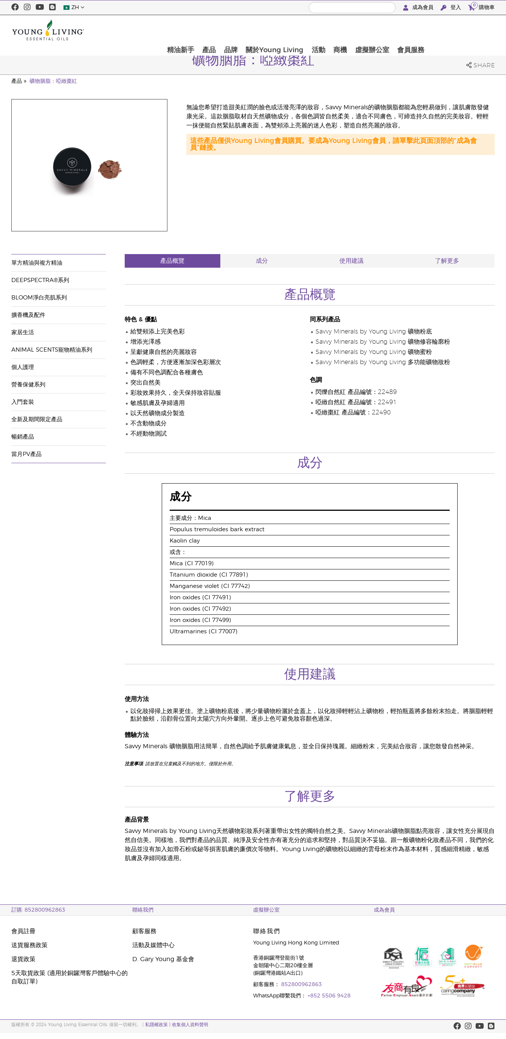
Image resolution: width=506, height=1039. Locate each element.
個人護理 (22, 367)
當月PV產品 (26, 454)
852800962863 (301, 984)
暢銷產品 (22, 437)
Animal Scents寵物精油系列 (51, 350)
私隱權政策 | (157, 1024)
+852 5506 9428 (329, 996)
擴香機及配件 (28, 315)
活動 (384, 29)
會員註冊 (23, 931)
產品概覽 (172, 261)
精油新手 (245, 29)
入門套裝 (22, 402)
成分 (262, 261)
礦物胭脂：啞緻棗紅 (53, 81)
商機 (406, 29)
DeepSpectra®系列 (40, 280)
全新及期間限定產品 (36, 419)
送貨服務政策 (29, 945)
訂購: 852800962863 (38, 910)
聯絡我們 (142, 910)
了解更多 (447, 261)
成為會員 (419, 8)
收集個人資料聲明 (190, 1024)
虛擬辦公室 (438, 29)
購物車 (481, 6)
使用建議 (351, 261)
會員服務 (477, 29)
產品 (274, 29)
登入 (452, 8)
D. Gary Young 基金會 (163, 959)
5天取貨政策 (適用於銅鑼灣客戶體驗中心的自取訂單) (69, 977)
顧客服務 (144, 931)
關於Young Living (340, 29)
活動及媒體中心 (153, 945)
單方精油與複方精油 (36, 263)
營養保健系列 (28, 385)
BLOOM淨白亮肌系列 (39, 298)
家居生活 (22, 332)
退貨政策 (23, 959)
